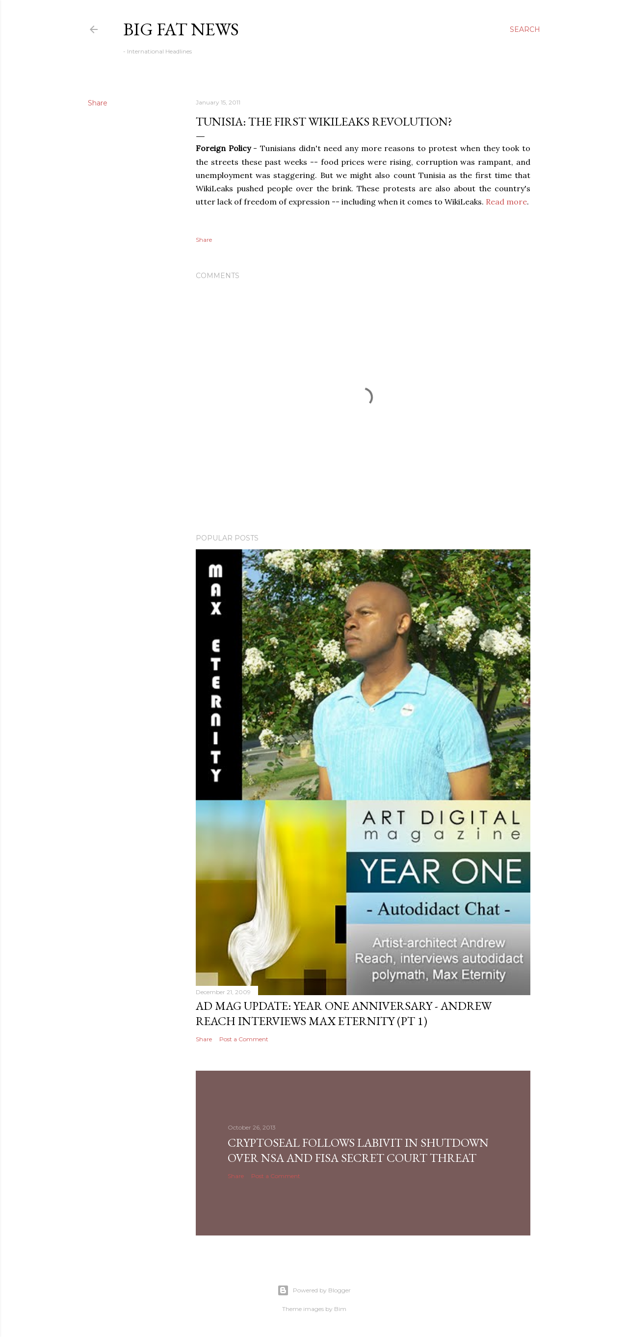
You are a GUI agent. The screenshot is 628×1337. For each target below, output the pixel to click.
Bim (340, 1308)
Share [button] (97, 103)
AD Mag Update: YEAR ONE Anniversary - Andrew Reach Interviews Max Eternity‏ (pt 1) (344, 1013)
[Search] (525, 29)
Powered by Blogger (314, 1290)
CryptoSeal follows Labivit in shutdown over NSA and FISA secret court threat (358, 1150)
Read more (506, 201)
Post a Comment (243, 1039)
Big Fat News (181, 29)
